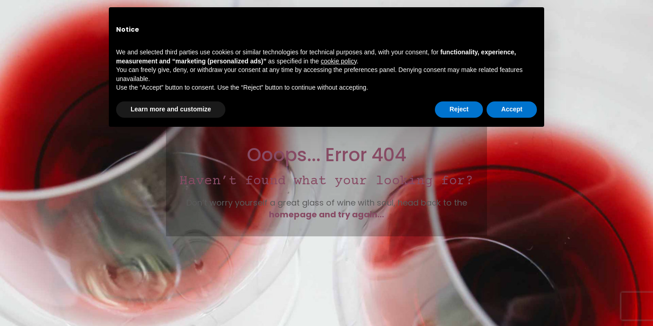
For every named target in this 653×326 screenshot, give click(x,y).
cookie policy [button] (338, 61)
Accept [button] (511, 109)
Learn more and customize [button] (171, 109)
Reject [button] (458, 109)
